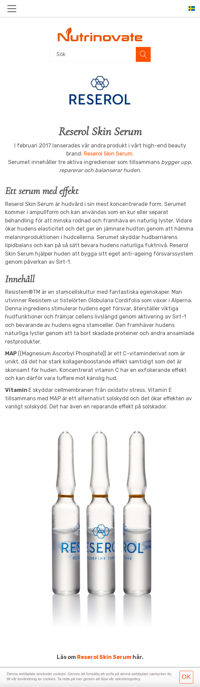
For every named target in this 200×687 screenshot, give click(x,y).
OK (186, 676)
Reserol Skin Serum (108, 153)
